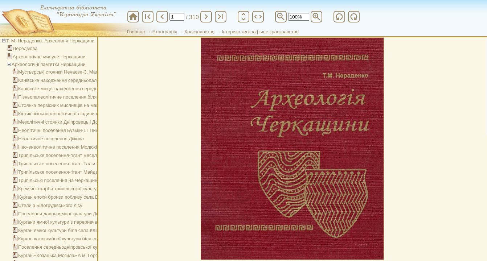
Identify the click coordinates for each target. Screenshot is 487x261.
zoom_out (281, 17)
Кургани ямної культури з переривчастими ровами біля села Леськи (92, 222)
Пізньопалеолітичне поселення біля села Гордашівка (76, 97)
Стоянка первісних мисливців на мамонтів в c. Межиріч (78, 105)
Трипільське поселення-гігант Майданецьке (65, 172)
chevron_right (206, 17)
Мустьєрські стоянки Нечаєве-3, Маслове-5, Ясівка (74, 72)
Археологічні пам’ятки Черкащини (49, 64)
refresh (339, 17)
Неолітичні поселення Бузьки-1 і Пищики (62, 130)
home (133, 17)
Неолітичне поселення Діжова (51, 138)
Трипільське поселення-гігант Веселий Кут (64, 155)
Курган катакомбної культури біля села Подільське (73, 238)
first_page (148, 17)
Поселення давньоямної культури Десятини (66, 213)
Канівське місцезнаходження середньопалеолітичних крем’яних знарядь (97, 88)
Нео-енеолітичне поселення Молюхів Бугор (65, 147)
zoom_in (316, 17)
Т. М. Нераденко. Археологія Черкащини (50, 41)
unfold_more (243, 17)
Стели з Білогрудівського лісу (50, 205)
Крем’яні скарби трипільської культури (60, 188)
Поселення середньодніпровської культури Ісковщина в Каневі (86, 247)
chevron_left (162, 17)
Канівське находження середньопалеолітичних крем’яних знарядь (90, 80)
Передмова (25, 48)
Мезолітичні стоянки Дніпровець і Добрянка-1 (68, 122)
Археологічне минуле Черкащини (49, 56)
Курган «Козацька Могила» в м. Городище (64, 255)
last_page (221, 17)
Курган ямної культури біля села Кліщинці (63, 230)
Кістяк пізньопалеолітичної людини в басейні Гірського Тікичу (85, 113)
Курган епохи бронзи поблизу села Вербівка (66, 197)
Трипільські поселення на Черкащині (58, 180)
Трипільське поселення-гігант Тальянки (61, 163)
